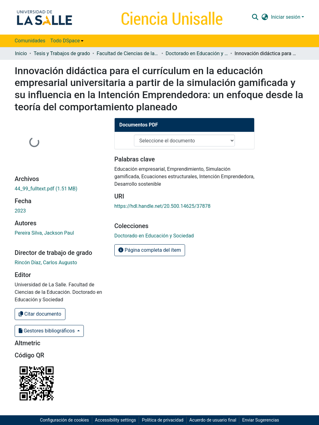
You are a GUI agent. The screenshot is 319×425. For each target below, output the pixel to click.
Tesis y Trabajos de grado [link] (62, 53)
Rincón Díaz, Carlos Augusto (46, 262)
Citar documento (40, 314)
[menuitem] (67, 41)
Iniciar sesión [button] (286, 17)
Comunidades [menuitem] (30, 41)
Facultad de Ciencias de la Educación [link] (128, 53)
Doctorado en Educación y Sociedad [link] (197, 53)
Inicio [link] (21, 53)
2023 (20, 211)
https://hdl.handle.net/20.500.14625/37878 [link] (162, 206)
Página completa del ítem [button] (149, 250)
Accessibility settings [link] (115, 420)
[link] (46, 189)
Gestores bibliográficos (47, 331)
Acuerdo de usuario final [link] (212, 420)
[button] (255, 17)
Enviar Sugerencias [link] (260, 420)
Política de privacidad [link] (162, 420)
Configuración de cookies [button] (64, 420)
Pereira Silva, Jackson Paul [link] (44, 233)
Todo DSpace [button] (65, 41)
